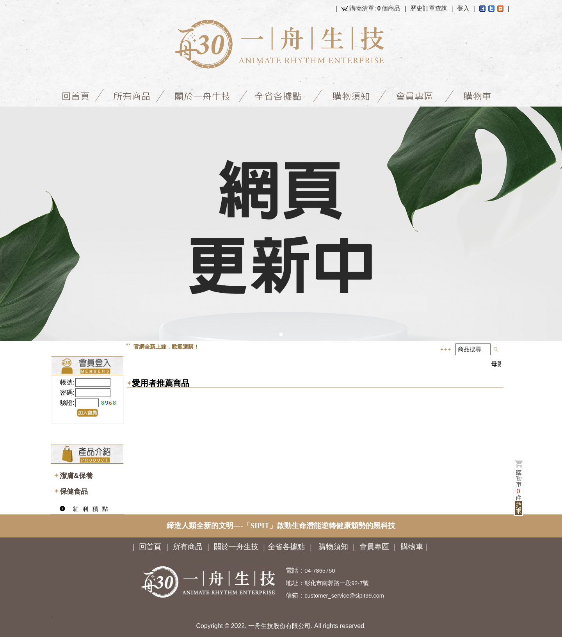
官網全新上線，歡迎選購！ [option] (166, 346)
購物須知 (333, 547)
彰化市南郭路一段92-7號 (336, 583)
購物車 (412, 547)
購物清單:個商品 (374, 8)
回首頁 (150, 547)
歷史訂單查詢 (429, 8)
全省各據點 (286, 547)
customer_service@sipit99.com (344, 596)
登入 (463, 8)
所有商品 (188, 547)
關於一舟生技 (237, 547)
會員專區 (374, 547)
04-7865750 (319, 571)
